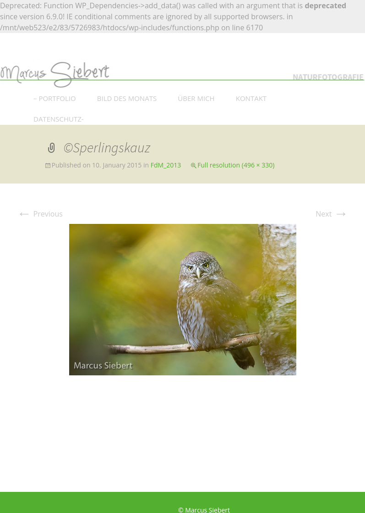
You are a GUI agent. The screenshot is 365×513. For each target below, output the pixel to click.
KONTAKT (251, 98)
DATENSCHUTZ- (58, 118)
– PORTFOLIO (54, 98)
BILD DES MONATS (127, 98)
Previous (40, 214)
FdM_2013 (166, 165)
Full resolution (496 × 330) (235, 165)
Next (332, 214)
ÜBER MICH (196, 98)
